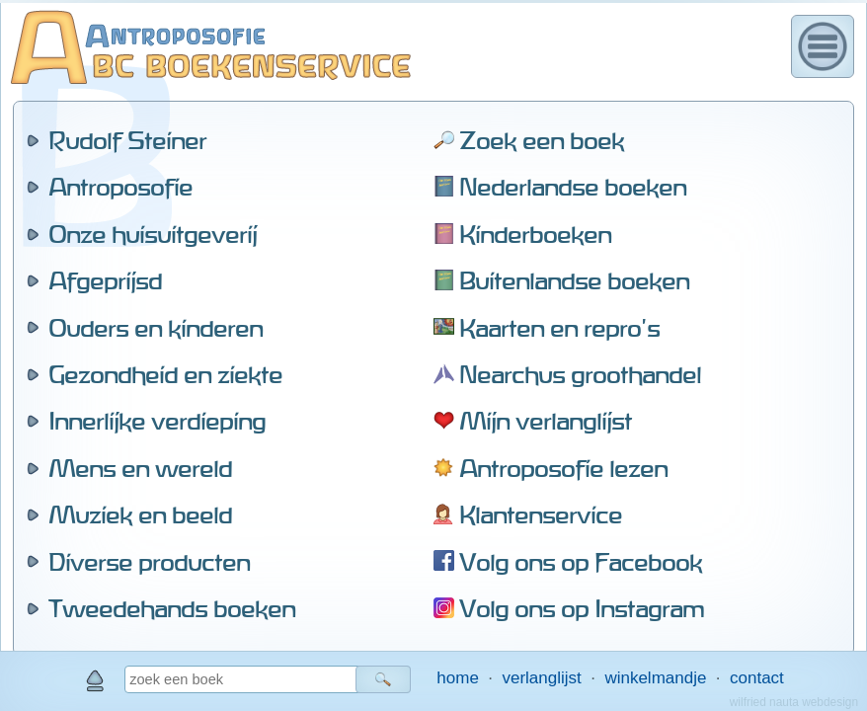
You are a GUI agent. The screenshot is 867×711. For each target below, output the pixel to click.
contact (757, 678)
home (457, 678)
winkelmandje (655, 678)
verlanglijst (541, 678)
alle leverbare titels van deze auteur (283, 499)
